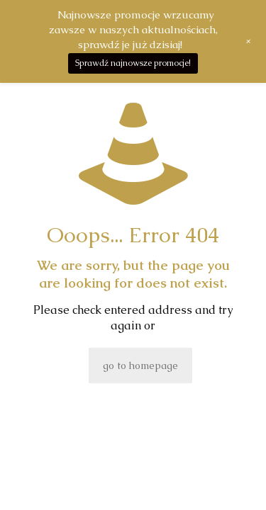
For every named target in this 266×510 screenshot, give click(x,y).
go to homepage (140, 365)
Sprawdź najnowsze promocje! (133, 63)
